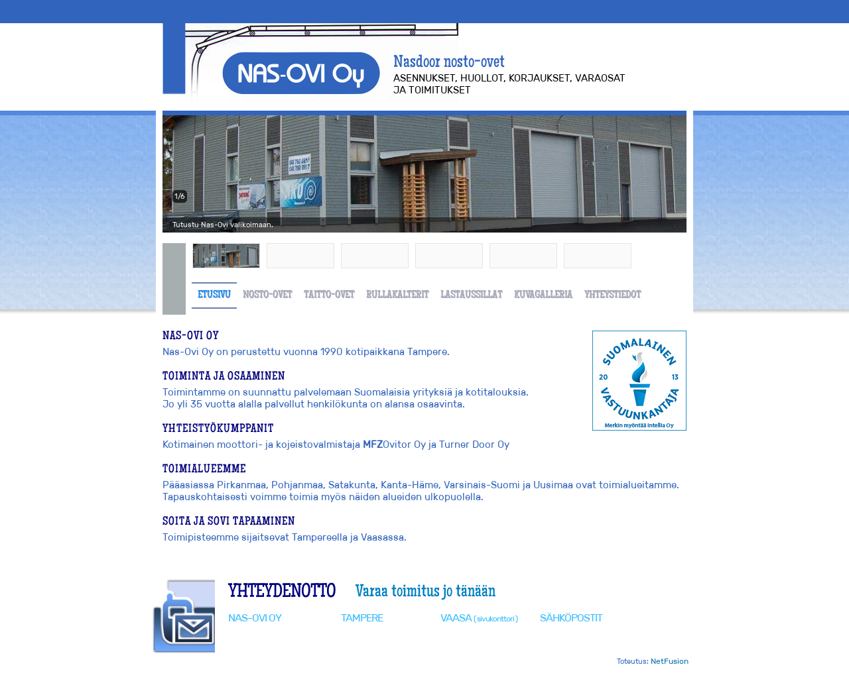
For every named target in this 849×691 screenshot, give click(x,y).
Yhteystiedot (612, 295)
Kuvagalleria (543, 295)
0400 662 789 (391, 642)
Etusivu (214, 295)
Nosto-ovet (267, 295)
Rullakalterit (397, 295)
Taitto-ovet (329, 295)
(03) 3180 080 (388, 630)
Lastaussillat (471, 295)
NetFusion (669, 661)
